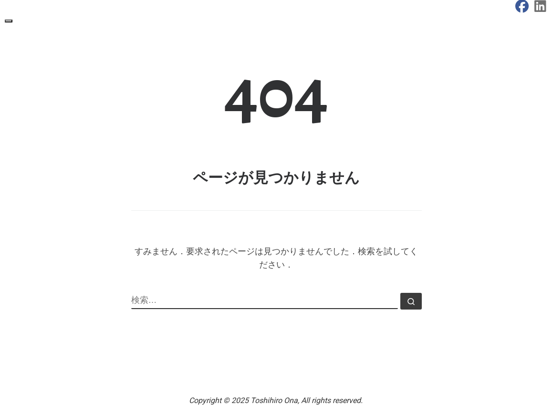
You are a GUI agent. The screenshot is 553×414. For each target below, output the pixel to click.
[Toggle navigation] (8, 21)
